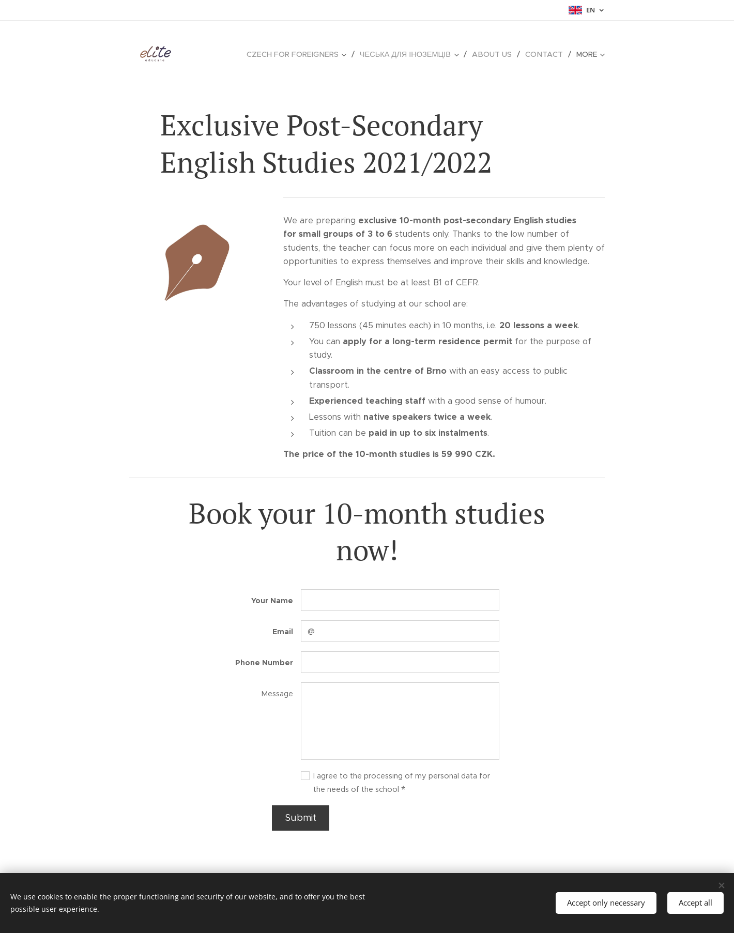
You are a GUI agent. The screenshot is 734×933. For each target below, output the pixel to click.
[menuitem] (305, 54)
